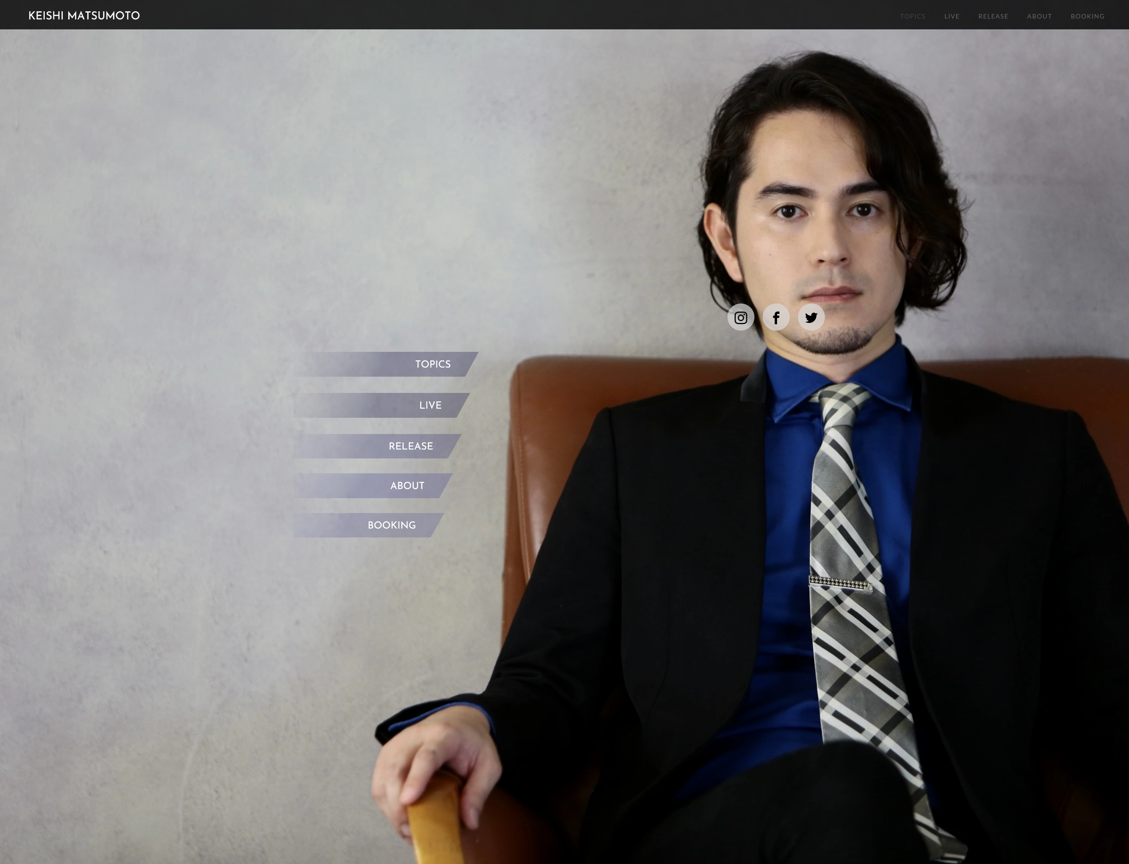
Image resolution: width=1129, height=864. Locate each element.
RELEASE (994, 16)
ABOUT (1039, 16)
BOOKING (1088, 16)
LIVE (952, 16)
